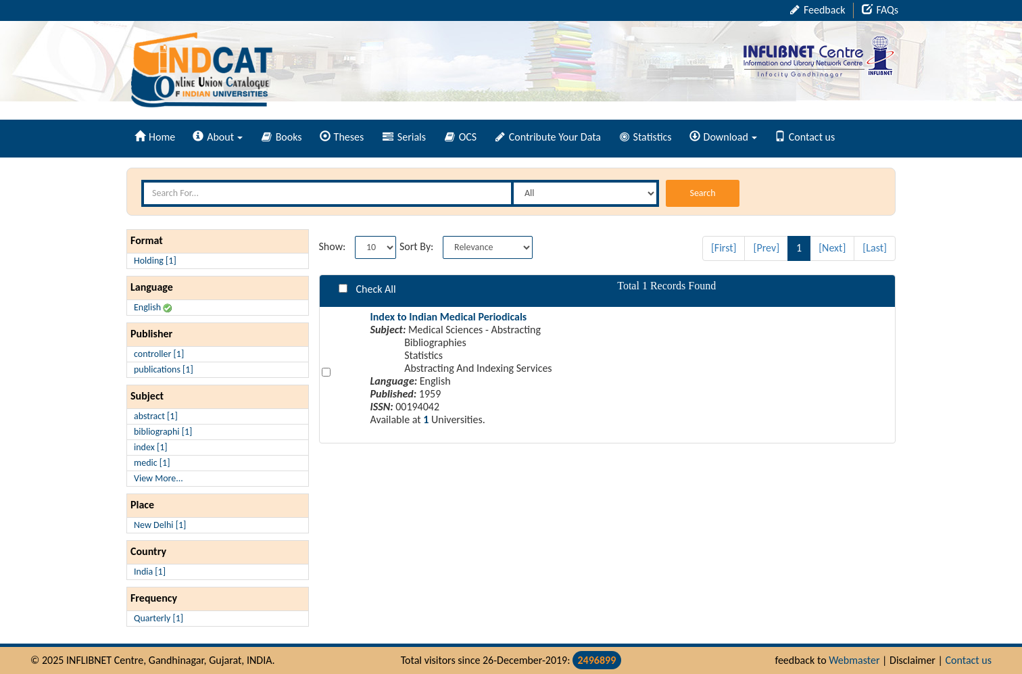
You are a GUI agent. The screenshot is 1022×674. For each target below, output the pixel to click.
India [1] (150, 571)
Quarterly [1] (158, 618)
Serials (404, 136)
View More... (158, 478)
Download (723, 136)
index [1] (151, 447)
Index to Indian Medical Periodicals (448, 316)
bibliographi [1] (163, 431)
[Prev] (766, 247)
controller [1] (159, 354)
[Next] (832, 247)
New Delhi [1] (160, 525)
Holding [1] (155, 260)
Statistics (646, 136)
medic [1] (152, 462)
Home (155, 136)
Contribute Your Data (548, 136)
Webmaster (854, 660)
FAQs (880, 9)
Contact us (805, 136)
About (218, 136)
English (153, 307)
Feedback (817, 9)
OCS (461, 136)
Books (282, 136)
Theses (342, 136)
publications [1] (163, 369)
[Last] (874, 247)
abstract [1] (156, 416)
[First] (724, 247)
